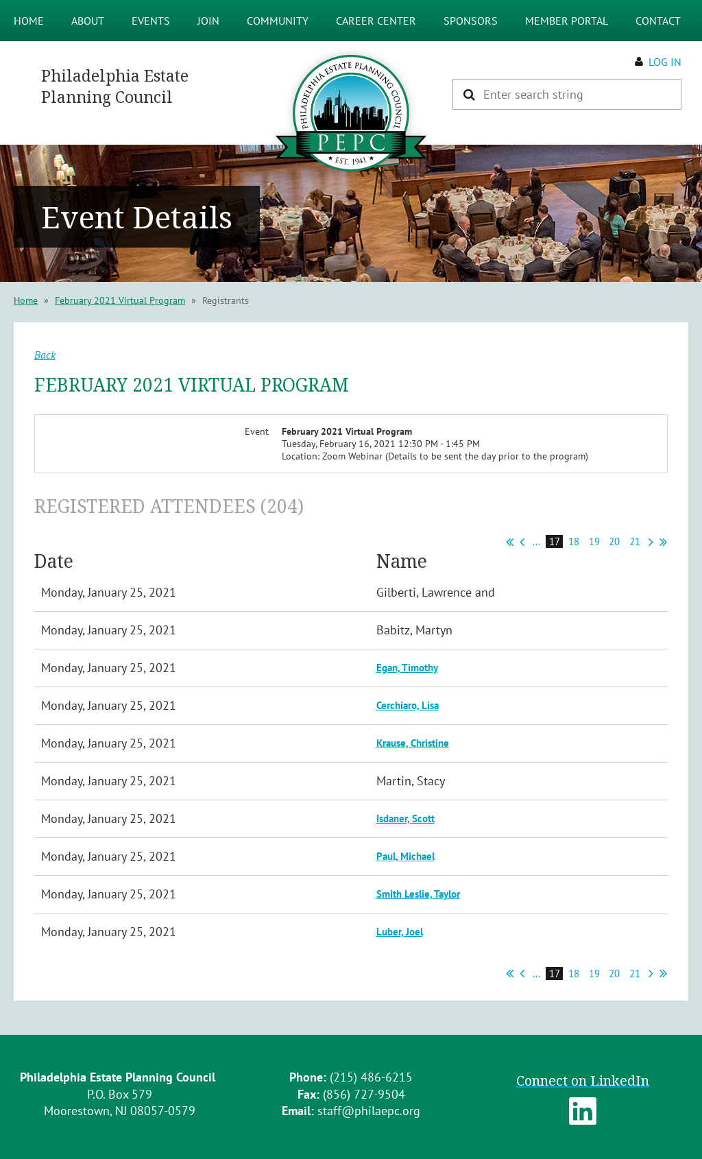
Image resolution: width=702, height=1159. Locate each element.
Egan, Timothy (407, 667)
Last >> (663, 542)
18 (574, 541)
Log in (665, 62)
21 (635, 541)
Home (26, 300)
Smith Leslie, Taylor (418, 893)
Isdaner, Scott (405, 818)
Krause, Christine (412, 743)
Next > (651, 542)
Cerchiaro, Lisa (407, 705)
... (536, 541)
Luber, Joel (399, 931)
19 (595, 541)
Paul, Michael (405, 856)
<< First (510, 542)
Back (45, 354)
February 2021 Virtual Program (120, 300)
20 (614, 541)
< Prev (522, 542)
